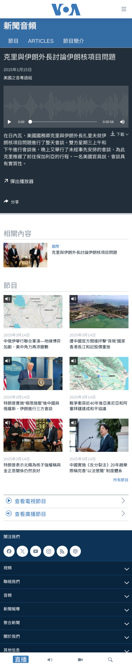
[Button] (11, 203)
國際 (55, 246)
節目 (13, 41)
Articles (41, 41)
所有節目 (120, 480)
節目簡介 (73, 41)
